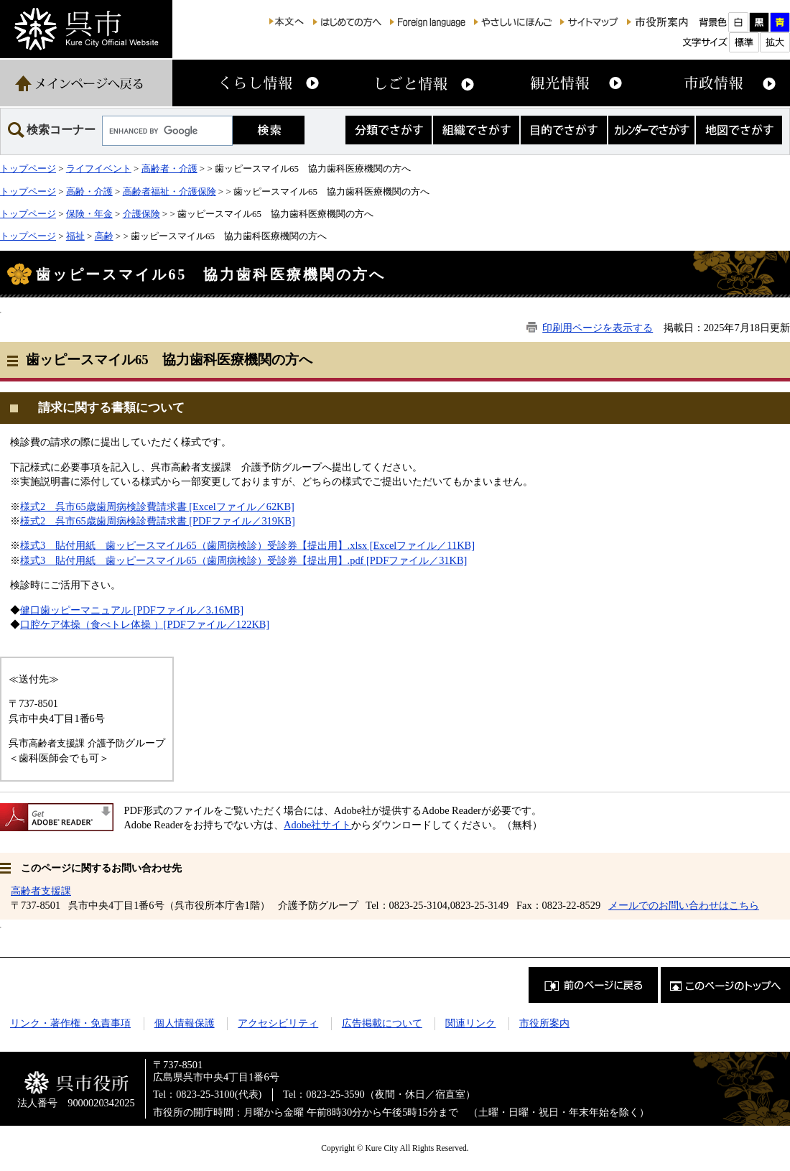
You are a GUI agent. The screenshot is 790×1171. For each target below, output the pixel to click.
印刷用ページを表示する (597, 327)
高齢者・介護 (169, 168)
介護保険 (141, 213)
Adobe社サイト (317, 824)
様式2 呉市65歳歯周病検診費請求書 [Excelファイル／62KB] (157, 506)
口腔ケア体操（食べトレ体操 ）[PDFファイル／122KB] (144, 624)
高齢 (104, 236)
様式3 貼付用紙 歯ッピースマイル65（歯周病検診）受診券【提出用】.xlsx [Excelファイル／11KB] (247, 545)
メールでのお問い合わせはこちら (683, 905)
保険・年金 (89, 213)
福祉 (75, 236)
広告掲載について (382, 1023)
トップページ (28, 168)
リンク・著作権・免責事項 (70, 1023)
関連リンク (470, 1023)
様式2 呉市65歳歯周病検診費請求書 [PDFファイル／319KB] (157, 521)
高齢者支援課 (41, 891)
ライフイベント (98, 168)
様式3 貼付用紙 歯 (68, 560)
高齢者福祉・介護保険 (169, 191)
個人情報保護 (184, 1023)
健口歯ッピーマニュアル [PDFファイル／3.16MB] (131, 610)
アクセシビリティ (278, 1023)
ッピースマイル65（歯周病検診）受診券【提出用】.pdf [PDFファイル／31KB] (291, 560)
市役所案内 (544, 1023)
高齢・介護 (89, 191)
